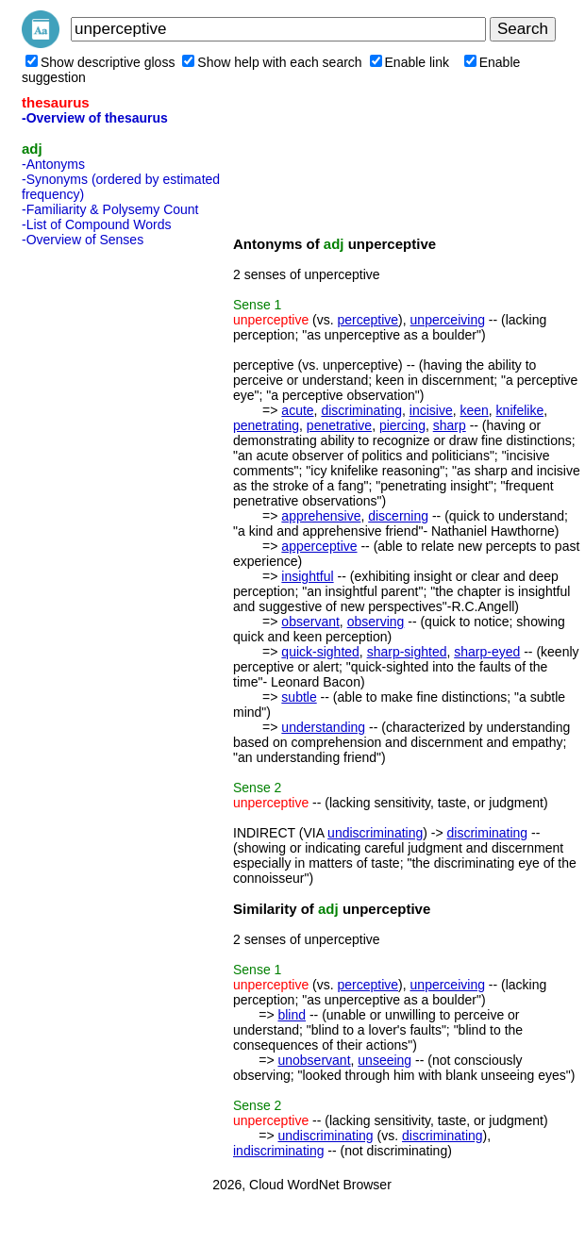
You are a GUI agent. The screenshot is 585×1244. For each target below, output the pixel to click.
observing (376, 621)
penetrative (339, 425)
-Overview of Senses (82, 239)
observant (310, 621)
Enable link (410, 62)
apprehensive (320, 515)
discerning (398, 515)
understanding (323, 727)
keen (474, 410)
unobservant (313, 1060)
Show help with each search (271, 62)
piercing (402, 425)
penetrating (266, 425)
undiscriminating (375, 832)
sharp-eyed (487, 651)
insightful (307, 576)
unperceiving (447, 319)
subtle (298, 697)
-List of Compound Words (96, 224)
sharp (449, 425)
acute (297, 410)
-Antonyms (53, 164)
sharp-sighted (407, 651)
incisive (431, 410)
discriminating (361, 410)
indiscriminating (278, 1150)
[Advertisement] (97, 537)
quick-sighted (320, 651)
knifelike (520, 410)
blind (291, 1014)
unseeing (384, 1060)
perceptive (368, 319)
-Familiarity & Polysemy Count (110, 209)
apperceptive (319, 546)
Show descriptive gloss (100, 62)
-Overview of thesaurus (95, 117)
